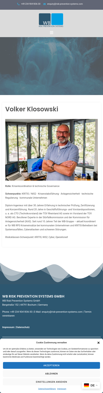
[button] (98, 342)
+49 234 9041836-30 (30, 4)
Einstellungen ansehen (51, 382)
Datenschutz (23, 327)
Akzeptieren (52, 365)
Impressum (61, 389)
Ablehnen (51, 373)
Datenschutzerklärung (47, 389)
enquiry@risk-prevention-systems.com (65, 4)
